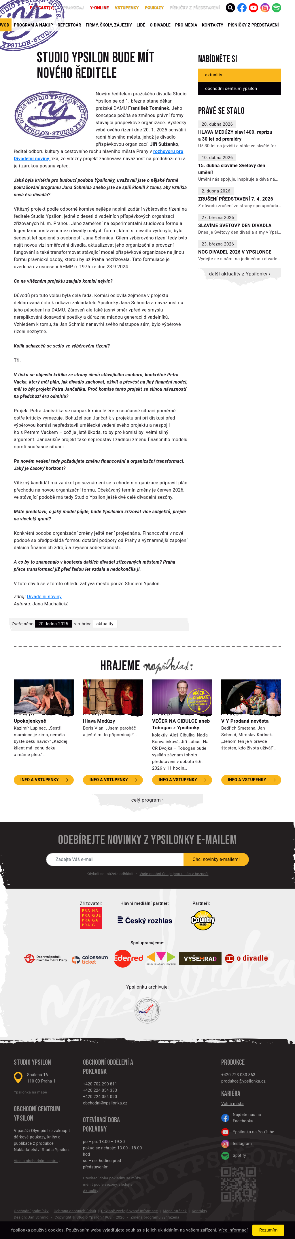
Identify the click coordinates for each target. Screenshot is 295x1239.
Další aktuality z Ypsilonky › (239, 274)
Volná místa (232, 1103)
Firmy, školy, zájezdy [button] (109, 25)
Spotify (233, 1156)
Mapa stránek (175, 1211)
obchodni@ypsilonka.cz (105, 1103)
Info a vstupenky (39, 779)
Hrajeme (120, 666)
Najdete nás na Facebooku (241, 1117)
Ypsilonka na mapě (30, 1092)
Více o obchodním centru (36, 1161)
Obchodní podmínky (31, 1211)
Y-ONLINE (99, 7)
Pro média (186, 25)
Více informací (233, 1230)
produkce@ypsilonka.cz (243, 1081)
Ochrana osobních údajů (75, 1211)
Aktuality (104, 623)
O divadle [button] (160, 25)
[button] (230, 7)
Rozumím (268, 1230)
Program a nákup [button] (33, 25)
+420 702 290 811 (100, 1084)
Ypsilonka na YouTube (247, 1132)
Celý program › (147, 800)
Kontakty (212, 25)
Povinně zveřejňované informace (129, 1211)
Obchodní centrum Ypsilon (231, 88)
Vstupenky (127, 7)
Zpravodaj (72, 7)
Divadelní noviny (44, 596)
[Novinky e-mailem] (115, 859)
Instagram (236, 1144)
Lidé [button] (141, 25)
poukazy (154, 7)
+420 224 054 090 (100, 1096)
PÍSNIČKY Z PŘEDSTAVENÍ (253, 25)
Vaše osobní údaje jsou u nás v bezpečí (173, 874)
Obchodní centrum (37, 1109)
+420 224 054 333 (100, 1090)
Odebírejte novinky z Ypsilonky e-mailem (147, 840)
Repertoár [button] (69, 25)
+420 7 (227, 1074)
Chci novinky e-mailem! (216, 859)
